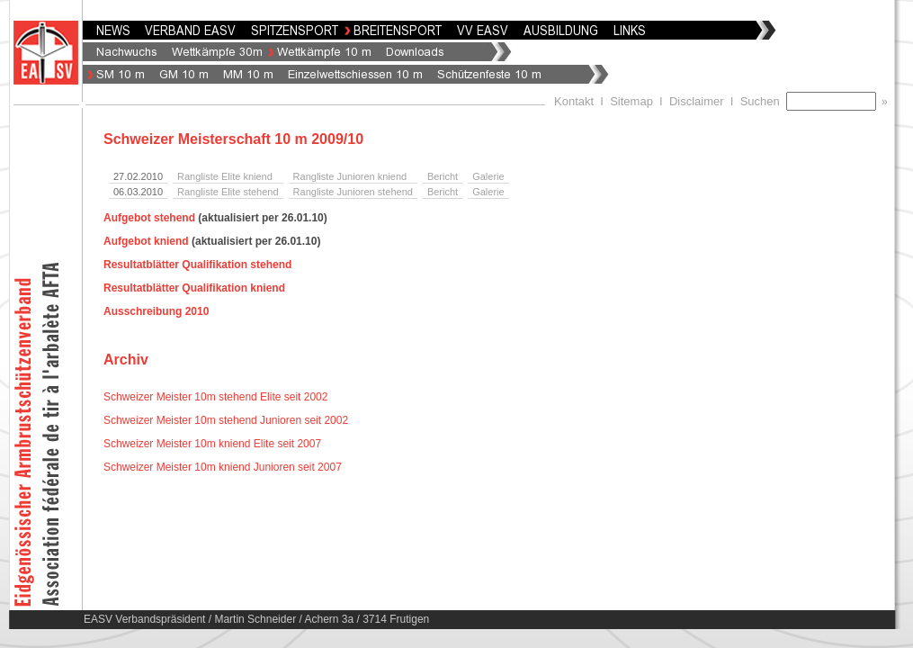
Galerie (488, 176)
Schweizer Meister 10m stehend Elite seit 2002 (215, 397)
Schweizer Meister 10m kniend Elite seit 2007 (212, 443)
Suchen (763, 101)
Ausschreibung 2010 (156, 311)
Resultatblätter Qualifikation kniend (194, 288)
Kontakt (574, 101)
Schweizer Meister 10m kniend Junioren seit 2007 (222, 467)
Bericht (442, 176)
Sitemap (631, 101)
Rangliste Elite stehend (228, 191)
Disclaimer (696, 101)
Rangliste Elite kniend (225, 176)
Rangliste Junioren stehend (353, 191)
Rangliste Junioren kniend (350, 176)
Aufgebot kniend (146, 241)
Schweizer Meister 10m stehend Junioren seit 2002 (225, 420)
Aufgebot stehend (149, 218)
